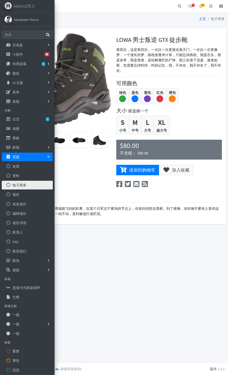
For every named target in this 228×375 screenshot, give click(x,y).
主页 (202, 19)
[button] (61, 6)
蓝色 (161, 101)
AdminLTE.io (102, 369)
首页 (73, 6)
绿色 (149, 101)
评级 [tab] (95, 203)
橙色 (198, 101)
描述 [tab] (66, 203)
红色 (186, 101)
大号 (174, 130)
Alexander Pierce (26, 19)
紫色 (174, 101)
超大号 (188, 130)
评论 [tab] (80, 203)
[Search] (22, 35)
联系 (87, 6)
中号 (161, 130)
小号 (149, 130)
